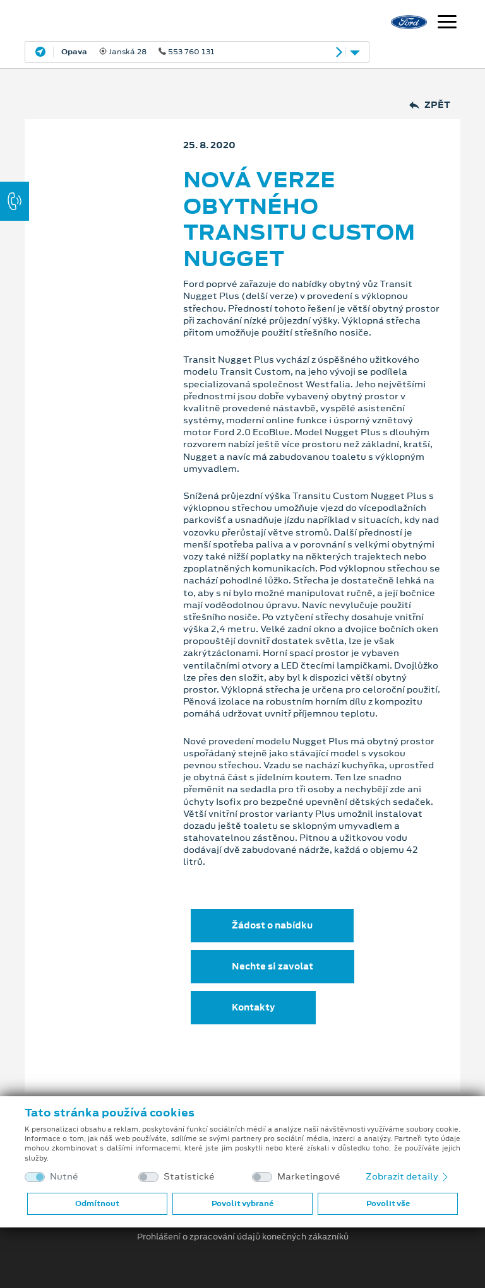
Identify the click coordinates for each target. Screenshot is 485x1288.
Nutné (64, 1177)
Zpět (429, 105)
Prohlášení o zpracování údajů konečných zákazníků (243, 1237)
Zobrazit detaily (408, 1176)
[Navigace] (447, 23)
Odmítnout (97, 1203)
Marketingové (308, 1177)
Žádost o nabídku (272, 925)
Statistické (189, 1177)
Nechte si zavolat (272, 966)
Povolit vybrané (242, 1203)
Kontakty (253, 1007)
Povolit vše (388, 1203)
